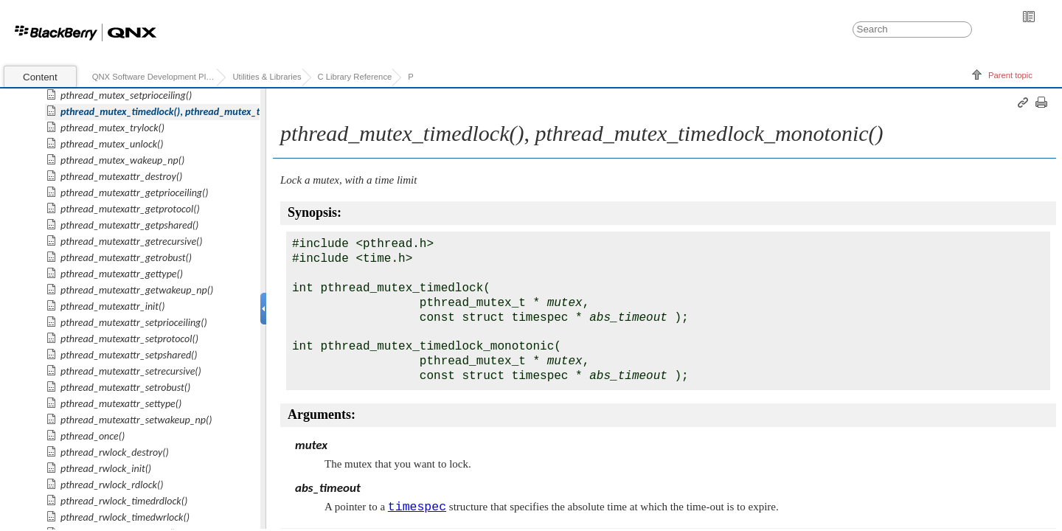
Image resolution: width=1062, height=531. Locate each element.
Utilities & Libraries (266, 76)
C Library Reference (355, 76)
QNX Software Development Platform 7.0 (154, 76)
